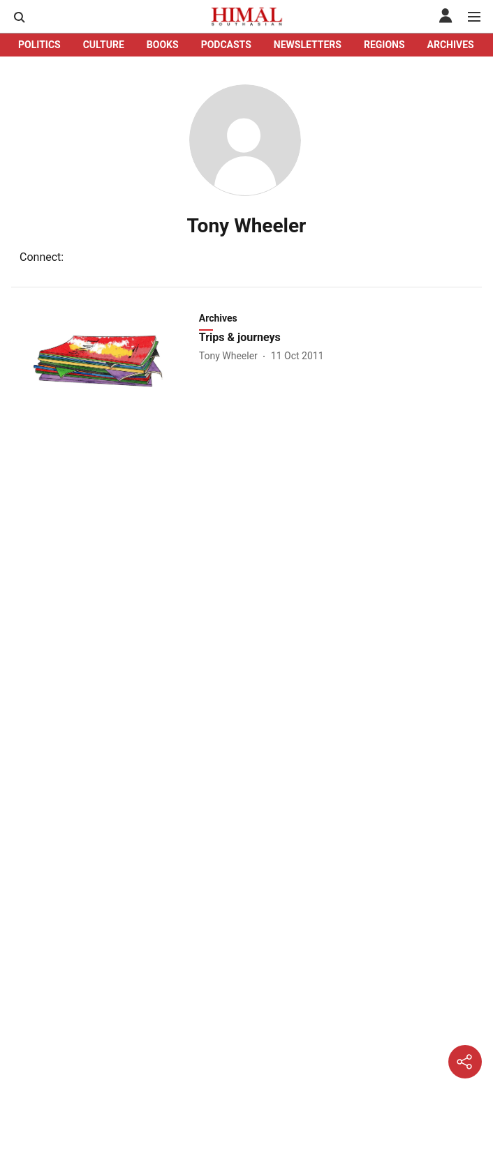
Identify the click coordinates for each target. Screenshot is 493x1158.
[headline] (342, 338)
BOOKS (163, 44)
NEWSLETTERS (307, 44)
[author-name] (231, 356)
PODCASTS (226, 44)
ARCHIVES (450, 44)
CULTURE (103, 44)
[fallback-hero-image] (103, 361)
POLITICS (39, 44)
